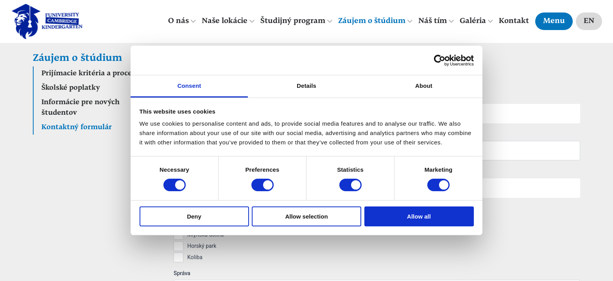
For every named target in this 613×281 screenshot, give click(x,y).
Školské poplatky (70, 88)
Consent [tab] (189, 85)
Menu (554, 21)
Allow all (419, 216)
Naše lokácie (224, 21)
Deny (194, 216)
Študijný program (292, 21)
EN (589, 21)
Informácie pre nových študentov (80, 108)
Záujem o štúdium (371, 21)
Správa (182, 273)
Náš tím (432, 21)
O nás (178, 21)
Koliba (195, 257)
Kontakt (514, 21)
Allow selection (306, 216)
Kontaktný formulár (76, 127)
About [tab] (423, 85)
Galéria (473, 21)
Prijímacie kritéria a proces (88, 73)
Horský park (201, 246)
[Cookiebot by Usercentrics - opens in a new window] (439, 60)
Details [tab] (306, 85)
